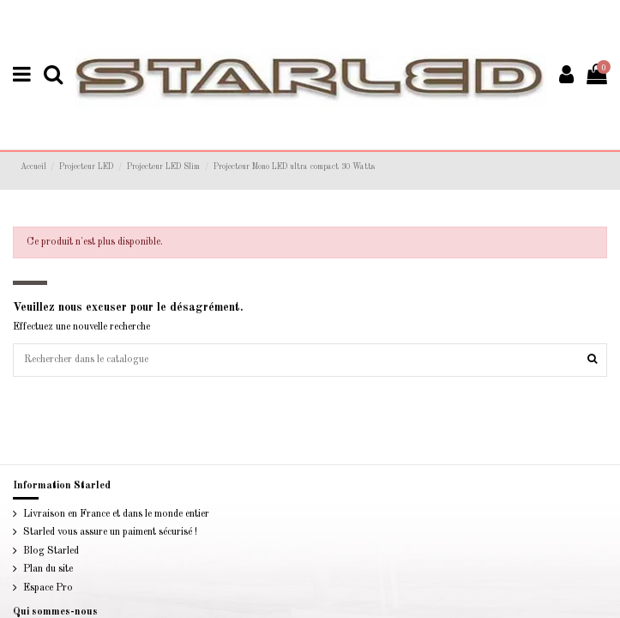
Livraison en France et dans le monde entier (113, 538)
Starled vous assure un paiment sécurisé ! (108, 556)
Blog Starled (49, 575)
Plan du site (47, 594)
